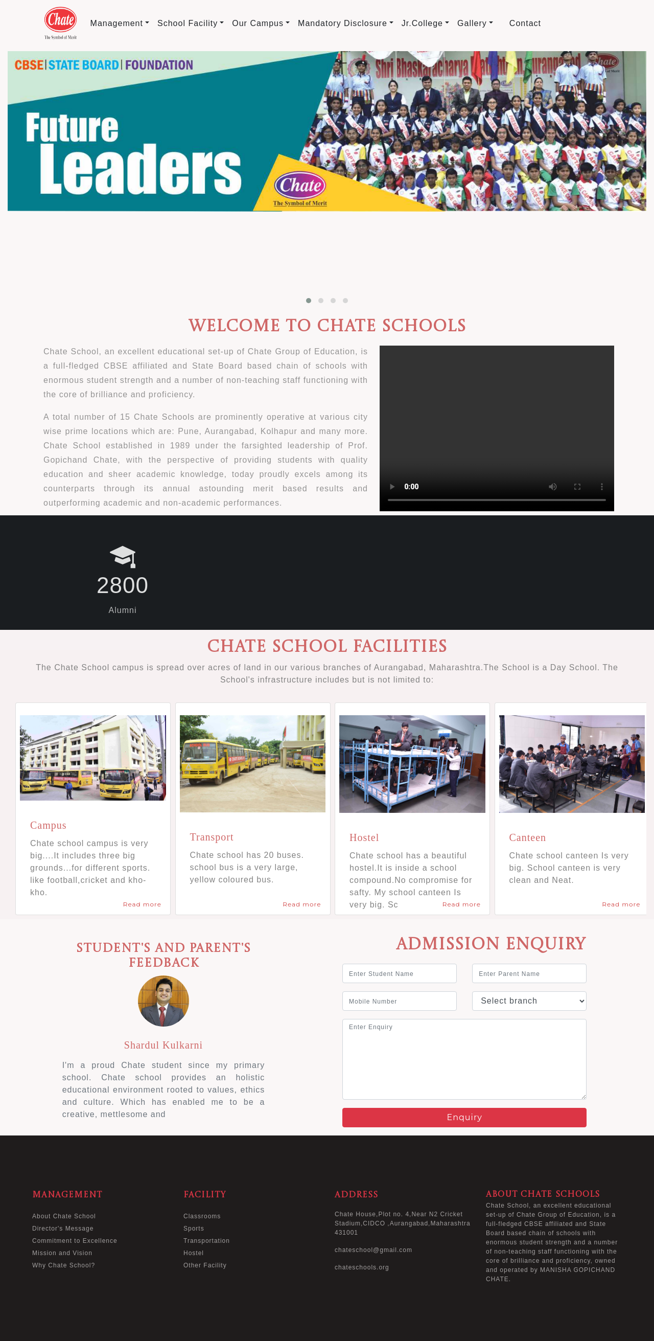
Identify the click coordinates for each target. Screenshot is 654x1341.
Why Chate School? (63, 1265)
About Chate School (64, 1216)
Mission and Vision (62, 1253)
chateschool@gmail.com (373, 1250)
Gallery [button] (472, 23)
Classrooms (202, 1216)
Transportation (206, 1240)
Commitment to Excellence (75, 1240)
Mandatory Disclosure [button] (342, 23)
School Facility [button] (187, 23)
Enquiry (464, 1117)
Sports (193, 1228)
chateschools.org (362, 1267)
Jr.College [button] (422, 23)
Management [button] (116, 23)
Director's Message (63, 1228)
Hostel (193, 1253)
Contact (525, 23)
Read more (142, 904)
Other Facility (205, 1265)
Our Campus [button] (258, 23)
